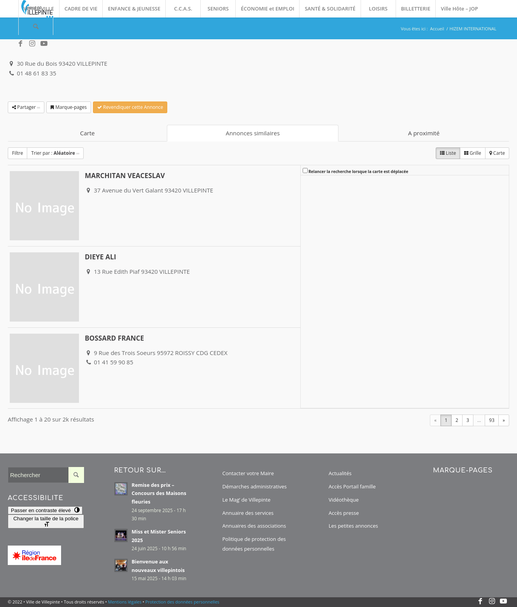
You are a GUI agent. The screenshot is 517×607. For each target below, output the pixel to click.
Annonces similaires (253, 133)
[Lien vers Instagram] (32, 43)
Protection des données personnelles (182, 602)
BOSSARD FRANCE (114, 338)
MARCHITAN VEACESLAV (125, 175)
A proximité (424, 133)
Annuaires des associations (254, 525)
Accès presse (344, 512)
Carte (87, 133)
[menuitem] (38, 8)
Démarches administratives (255, 486)
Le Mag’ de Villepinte (247, 499)
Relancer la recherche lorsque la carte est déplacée (358, 171)
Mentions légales (125, 602)
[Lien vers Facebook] (20, 43)
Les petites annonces (353, 525)
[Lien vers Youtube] (44, 43)
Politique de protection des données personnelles (254, 543)
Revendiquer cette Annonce (130, 107)
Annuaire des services (248, 512)
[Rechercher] (35, 26)
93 (491, 420)
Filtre (17, 153)
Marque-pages (69, 107)
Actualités (340, 473)
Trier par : (55, 153)
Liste (448, 153)
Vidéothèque (344, 499)
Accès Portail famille (352, 486)
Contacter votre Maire (248, 473)
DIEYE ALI (100, 256)
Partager (26, 107)
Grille (472, 153)
